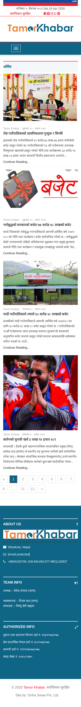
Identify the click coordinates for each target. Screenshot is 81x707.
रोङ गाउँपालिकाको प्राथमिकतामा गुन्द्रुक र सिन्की (33, 133)
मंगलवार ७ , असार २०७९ (34, 309)
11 (23, 489)
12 (32, 489)
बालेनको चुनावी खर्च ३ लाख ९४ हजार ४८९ (29, 439)
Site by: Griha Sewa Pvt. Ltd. (37, 695)
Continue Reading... (16, 161)
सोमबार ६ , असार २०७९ (33, 434)
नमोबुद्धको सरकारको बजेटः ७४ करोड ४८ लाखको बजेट (37, 225)
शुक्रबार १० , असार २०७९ (34, 128)
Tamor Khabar (11, 128)
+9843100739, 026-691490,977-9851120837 (37, 561)
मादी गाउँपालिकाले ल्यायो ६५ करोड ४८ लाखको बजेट (35, 314)
